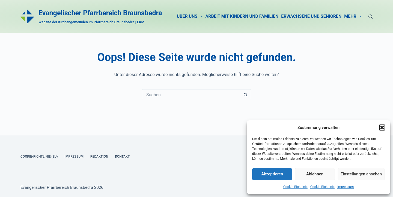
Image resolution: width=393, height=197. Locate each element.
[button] (382, 127)
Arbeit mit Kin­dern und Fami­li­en (242, 16)
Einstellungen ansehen (361, 174)
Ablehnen (314, 174)
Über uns (190, 16)
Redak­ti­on (99, 156)
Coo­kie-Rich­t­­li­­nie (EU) (39, 156)
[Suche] (370, 17)
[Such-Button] (245, 94)
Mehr (353, 16)
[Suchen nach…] (191, 94)
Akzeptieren (272, 174)
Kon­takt (122, 156)
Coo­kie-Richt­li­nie (295, 187)
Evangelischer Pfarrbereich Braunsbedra (100, 13)
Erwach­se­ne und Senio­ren (311, 16)
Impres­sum (345, 187)
